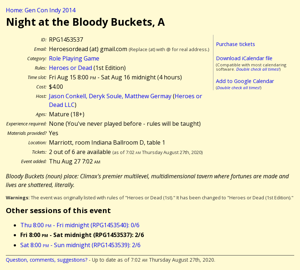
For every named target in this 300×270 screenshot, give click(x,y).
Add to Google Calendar (245, 81)
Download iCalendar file (244, 58)
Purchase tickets (235, 44)
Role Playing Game (74, 58)
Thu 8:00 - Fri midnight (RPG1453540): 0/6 (79, 225)
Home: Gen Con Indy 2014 (40, 10)
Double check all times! (257, 69)
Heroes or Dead (70, 68)
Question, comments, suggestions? (46, 259)
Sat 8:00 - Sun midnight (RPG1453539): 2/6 (80, 245)
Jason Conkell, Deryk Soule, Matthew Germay (110, 96)
